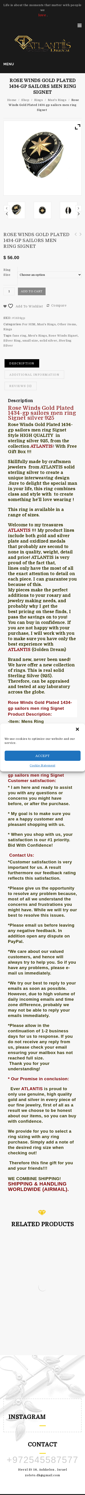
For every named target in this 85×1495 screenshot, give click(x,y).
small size (30, 340)
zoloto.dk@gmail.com (42, 1475)
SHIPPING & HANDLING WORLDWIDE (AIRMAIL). (38, 1186)
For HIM (29, 324)
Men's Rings (37, 335)
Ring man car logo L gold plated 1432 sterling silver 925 (74, 239)
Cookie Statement (42, 765)
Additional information (34, 374)
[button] (77, 729)
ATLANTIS (32, 1088)
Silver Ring (12, 340)
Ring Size (6, 272)
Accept (42, 756)
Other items (66, 324)
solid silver (48, 340)
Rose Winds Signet (63, 335)
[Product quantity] (9, 291)
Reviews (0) (20, 386)
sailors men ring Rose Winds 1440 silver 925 (79, 237)
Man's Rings (57, 100)
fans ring (19, 335)
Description (21, 363)
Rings (38, 100)
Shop (25, 100)
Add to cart (32, 291)
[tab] (22, 363)
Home (12, 100)
